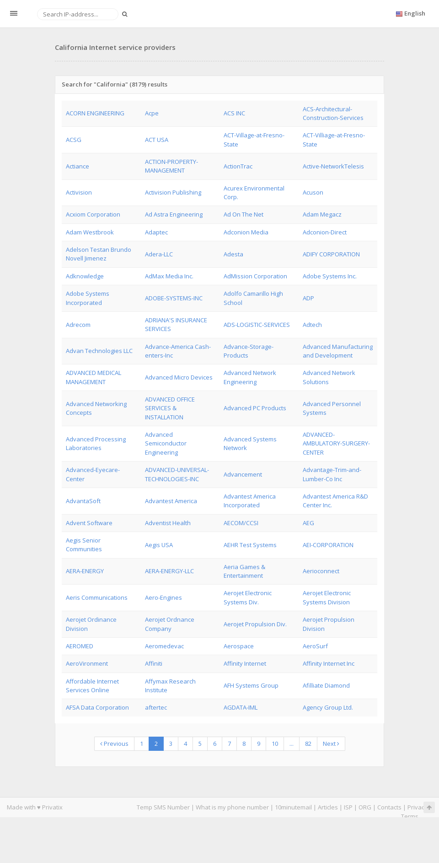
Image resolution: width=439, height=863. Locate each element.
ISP (349, 807)
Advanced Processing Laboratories (96, 443)
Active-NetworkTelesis (333, 166)
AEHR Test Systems (250, 545)
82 (308, 743)
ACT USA (156, 140)
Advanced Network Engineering (250, 377)
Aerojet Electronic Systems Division (327, 597)
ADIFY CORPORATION (331, 254)
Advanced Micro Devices (179, 377)
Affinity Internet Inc (328, 663)
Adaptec (156, 232)
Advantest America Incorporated (250, 500)
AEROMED (79, 646)
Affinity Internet (245, 663)
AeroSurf (315, 646)
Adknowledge (85, 276)
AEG (308, 523)
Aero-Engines (163, 597)
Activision (79, 192)
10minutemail (293, 807)
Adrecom (78, 324)
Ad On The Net (243, 214)
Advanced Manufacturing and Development (338, 350)
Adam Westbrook (90, 232)
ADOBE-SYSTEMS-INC (174, 298)
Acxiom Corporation (93, 214)
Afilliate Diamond (326, 685)
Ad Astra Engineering (174, 214)
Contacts (389, 807)
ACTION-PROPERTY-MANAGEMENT (171, 165)
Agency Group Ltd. (328, 707)
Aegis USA (159, 545)
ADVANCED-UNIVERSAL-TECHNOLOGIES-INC (177, 474)
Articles (328, 807)
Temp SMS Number (163, 807)
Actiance (77, 166)
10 (275, 743)
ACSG (73, 140)
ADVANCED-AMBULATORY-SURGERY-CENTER (336, 443)
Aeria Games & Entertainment (244, 571)
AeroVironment (87, 663)
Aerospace (239, 646)
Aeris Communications (97, 597)
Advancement (243, 474)
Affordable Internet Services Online (92, 685)
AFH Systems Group (251, 685)
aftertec (156, 707)
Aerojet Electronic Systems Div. (248, 597)
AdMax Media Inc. (169, 276)
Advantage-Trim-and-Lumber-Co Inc (332, 474)
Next (331, 743)
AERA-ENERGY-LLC (169, 571)
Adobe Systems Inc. (330, 276)
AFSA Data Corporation (97, 707)
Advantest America (171, 501)
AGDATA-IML (240, 707)
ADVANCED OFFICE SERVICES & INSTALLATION (170, 408)
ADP (308, 298)
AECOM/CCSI (241, 523)
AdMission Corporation (255, 276)
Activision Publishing (173, 192)
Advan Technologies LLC (99, 351)
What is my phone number (232, 807)
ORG (365, 807)
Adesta (233, 254)
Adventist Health (168, 523)
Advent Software (89, 523)
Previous (114, 743)
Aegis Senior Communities (84, 544)
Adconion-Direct (325, 232)
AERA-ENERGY (85, 571)
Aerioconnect (321, 571)
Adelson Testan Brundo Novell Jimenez (98, 253)
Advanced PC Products (255, 408)
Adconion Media (246, 232)
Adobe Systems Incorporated (87, 297)
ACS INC (234, 113)
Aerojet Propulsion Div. (255, 624)
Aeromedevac (164, 646)
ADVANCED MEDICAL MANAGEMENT (93, 377)
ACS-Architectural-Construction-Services (333, 113)
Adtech (312, 324)
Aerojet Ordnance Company (169, 623)
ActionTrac (238, 166)
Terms (409, 816)
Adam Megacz (322, 214)
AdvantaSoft (83, 501)
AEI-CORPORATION (328, 545)
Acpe (152, 113)
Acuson (313, 192)
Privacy (417, 807)
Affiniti (153, 663)
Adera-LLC (159, 254)
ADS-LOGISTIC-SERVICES (257, 324)
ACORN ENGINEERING (95, 113)
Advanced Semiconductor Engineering (166, 443)
